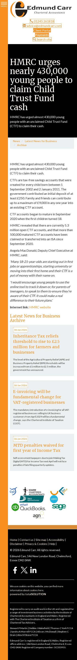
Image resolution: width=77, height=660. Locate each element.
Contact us (26, 539)
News (16, 141)
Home (13, 539)
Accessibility (56, 539)
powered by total (28, 594)
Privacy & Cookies (36, 543)
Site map (41, 539)
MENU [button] (4, 4)
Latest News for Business (41, 141)
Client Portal (42, 30)
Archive (22, 145)
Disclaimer (16, 543)
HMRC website (40, 307)
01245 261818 (42, 21)
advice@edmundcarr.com (42, 26)
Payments (42, 35)
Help (52, 543)
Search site (42, 39)
